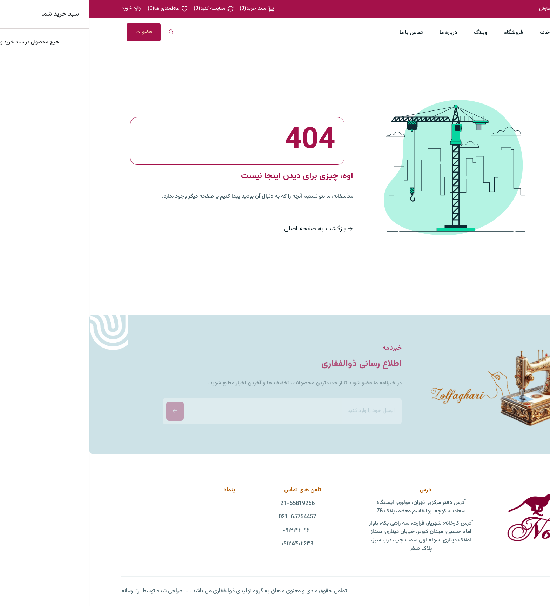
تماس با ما (321, 32)
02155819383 (502, 9)
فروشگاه (424, 32)
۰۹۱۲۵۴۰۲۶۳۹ (208, 544)
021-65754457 (208, 517)
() (167, 8)
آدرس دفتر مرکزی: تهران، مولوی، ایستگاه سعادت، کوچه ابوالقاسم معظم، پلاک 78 (331, 507)
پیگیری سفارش (465, 9)
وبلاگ (391, 32)
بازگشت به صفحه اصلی (229, 229)
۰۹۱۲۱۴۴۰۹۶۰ (208, 530)
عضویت (54, 32)
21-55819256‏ (208, 504)
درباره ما (359, 32)
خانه (455, 32)
